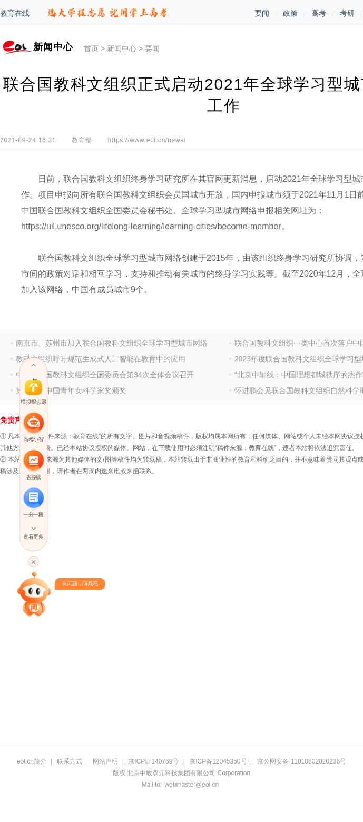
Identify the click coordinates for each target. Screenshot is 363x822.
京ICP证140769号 (153, 761)
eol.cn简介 (31, 761)
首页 (91, 48)
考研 (347, 13)
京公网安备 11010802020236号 (301, 761)
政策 (290, 13)
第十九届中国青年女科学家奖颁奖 (71, 390)
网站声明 (105, 761)
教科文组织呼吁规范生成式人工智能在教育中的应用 (100, 359)
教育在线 (15, 13)
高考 (318, 13)
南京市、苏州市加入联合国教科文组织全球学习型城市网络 (112, 343)
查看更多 (33, 537)
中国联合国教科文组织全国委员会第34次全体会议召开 (105, 374)
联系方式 (69, 761)
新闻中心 (121, 48)
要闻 (261, 13)
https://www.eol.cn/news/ (146, 140)
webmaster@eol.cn (191, 784)
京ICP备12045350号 (218, 761)
